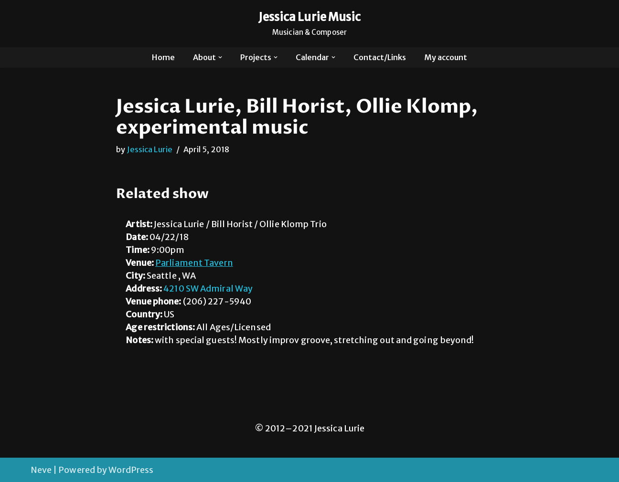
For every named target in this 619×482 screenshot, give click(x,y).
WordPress (130, 469)
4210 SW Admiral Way (208, 288)
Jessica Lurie (149, 149)
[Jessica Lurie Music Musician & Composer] (309, 24)
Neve (41, 469)
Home (163, 57)
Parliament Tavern (194, 262)
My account (445, 57)
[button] (220, 57)
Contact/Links (379, 57)
